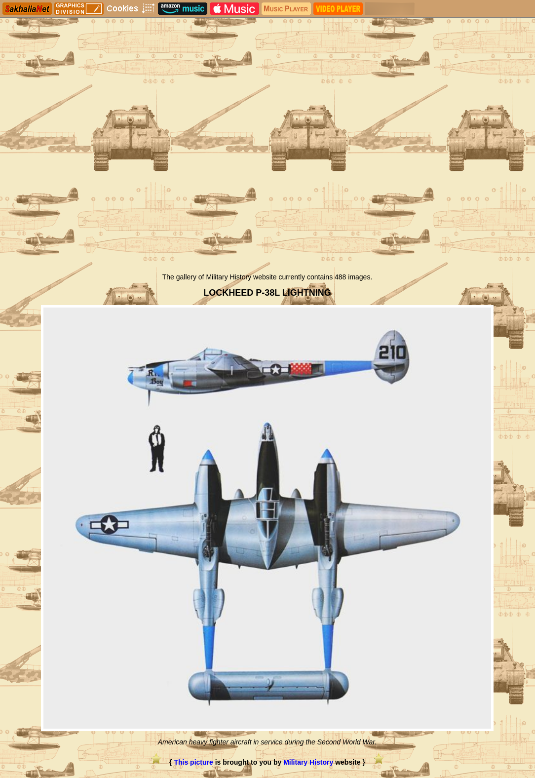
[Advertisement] (267, 194)
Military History (308, 762)
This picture (193, 762)
